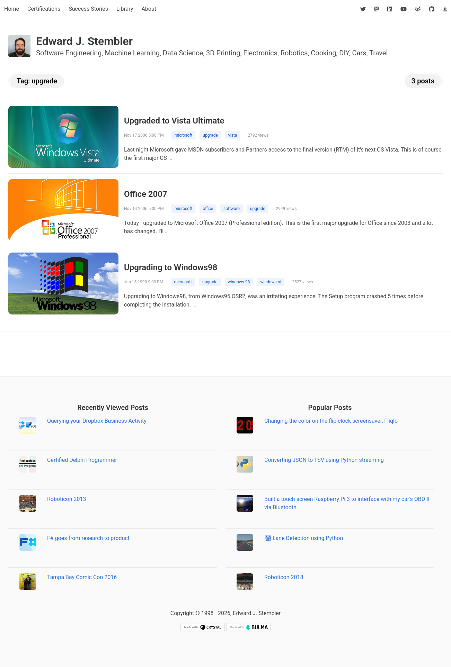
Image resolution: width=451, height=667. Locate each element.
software (231, 208)
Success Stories (88, 9)
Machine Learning (132, 53)
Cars (359, 53)
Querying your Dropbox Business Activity (97, 421)
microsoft (184, 135)
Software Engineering (69, 53)
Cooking (323, 53)
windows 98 (239, 282)
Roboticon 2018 (283, 577)
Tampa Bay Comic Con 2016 (82, 577)
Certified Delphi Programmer (82, 460)
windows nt (270, 282)
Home (11, 9)
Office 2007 (145, 194)
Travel (378, 53)
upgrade (210, 135)
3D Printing (223, 53)
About (148, 9)
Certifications (43, 9)
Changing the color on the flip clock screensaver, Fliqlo (331, 421)
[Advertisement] (225, 353)
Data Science (183, 53)
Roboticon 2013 (66, 499)
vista (232, 135)
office (208, 208)
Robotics (294, 53)
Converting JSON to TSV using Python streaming (324, 460)
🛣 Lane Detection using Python (303, 538)
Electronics (260, 53)
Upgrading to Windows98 (170, 267)
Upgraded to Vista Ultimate (174, 121)
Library (124, 9)
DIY (344, 53)
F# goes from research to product (88, 538)
